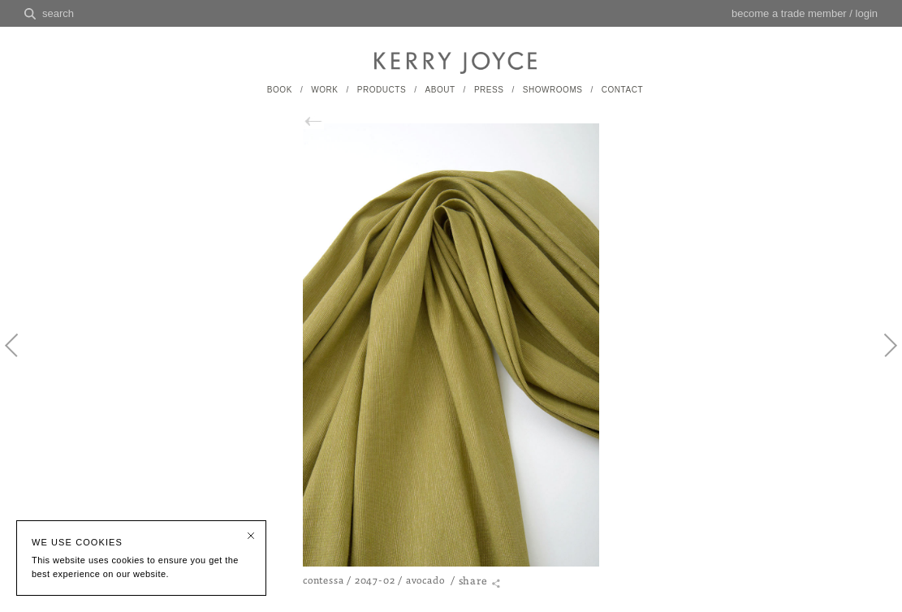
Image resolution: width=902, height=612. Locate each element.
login (867, 13)
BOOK (279, 89)
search (58, 13)
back (321, 121)
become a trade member (789, 13)
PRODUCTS (381, 89)
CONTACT (622, 89)
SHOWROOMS (553, 89)
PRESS (489, 89)
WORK (324, 89)
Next (881, 359)
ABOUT (440, 89)
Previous (20, 359)
